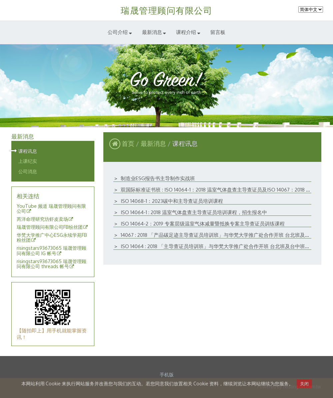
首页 (128, 143)
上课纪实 (27, 161)
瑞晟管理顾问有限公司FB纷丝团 (50, 227)
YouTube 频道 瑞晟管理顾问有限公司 (51, 208)
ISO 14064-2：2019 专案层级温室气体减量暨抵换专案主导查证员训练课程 (203, 223)
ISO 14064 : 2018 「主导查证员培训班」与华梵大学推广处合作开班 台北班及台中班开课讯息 (223, 246)
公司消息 (27, 171)
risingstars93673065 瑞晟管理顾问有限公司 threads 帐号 (51, 264)
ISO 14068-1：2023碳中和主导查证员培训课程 (172, 201)
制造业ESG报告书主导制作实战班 (158, 178)
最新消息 (154, 143)
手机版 (167, 374)
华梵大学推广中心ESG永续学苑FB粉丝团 (52, 237)
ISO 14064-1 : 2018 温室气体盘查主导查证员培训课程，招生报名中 (194, 212)
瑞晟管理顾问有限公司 (166, 10)
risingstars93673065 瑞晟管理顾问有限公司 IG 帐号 (51, 250)
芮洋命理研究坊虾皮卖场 (42, 219)
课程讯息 (27, 151)
